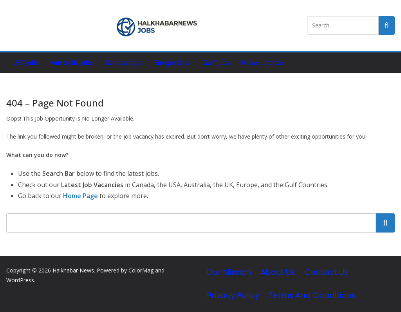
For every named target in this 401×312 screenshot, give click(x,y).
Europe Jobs (172, 62)
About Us (277, 272)
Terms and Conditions (312, 295)
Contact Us (326, 272)
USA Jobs (26, 62)
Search (385, 222)
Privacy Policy (233, 295)
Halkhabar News (73, 270)
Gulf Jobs (215, 62)
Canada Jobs (123, 62)
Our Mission (229, 272)
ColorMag (141, 270)
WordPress (20, 280)
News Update (262, 62)
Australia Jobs (72, 62)
